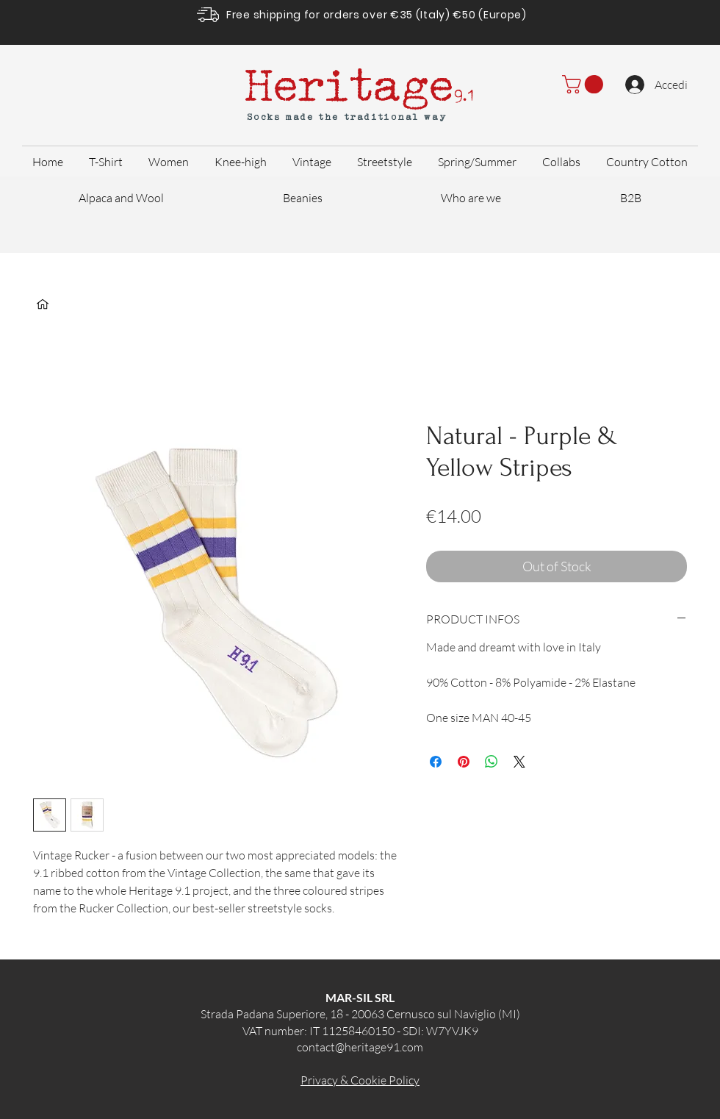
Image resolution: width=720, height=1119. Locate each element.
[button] (585, 84)
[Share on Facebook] (435, 762)
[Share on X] (519, 762)
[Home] (42, 304)
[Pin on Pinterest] (463, 762)
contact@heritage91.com (360, 1047)
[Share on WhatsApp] (491, 762)
